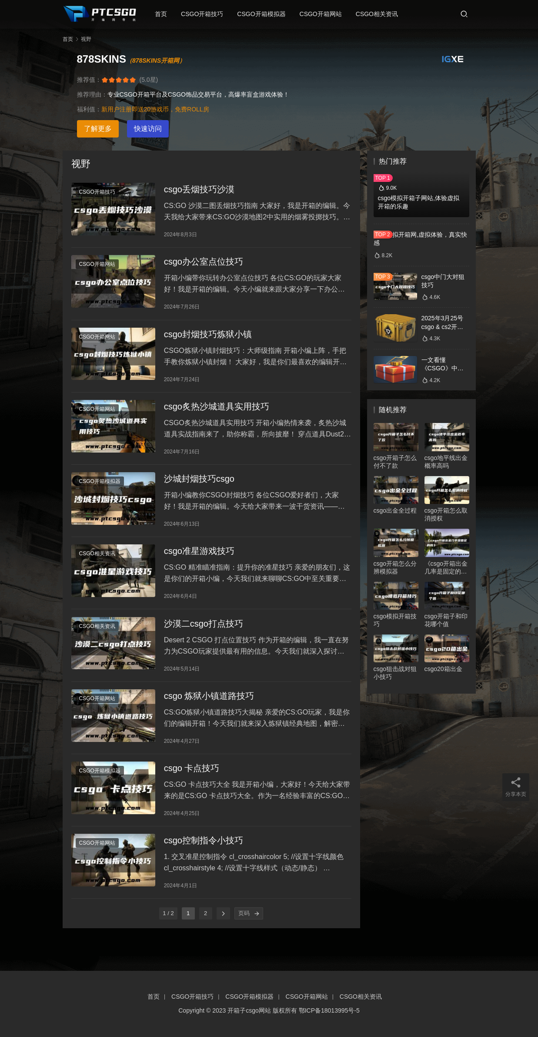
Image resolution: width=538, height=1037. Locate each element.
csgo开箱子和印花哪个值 (446, 620)
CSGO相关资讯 (381, 13)
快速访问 (148, 128)
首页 (165, 13)
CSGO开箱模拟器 (265, 13)
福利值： (89, 109)
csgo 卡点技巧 (192, 789)
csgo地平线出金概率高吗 (446, 461)
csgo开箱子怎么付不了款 (395, 461)
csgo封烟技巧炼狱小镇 (208, 340)
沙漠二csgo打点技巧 (203, 639)
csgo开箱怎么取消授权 (446, 514)
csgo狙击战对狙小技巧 (395, 672)
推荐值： (89, 79)
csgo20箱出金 (443, 668)
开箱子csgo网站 (249, 1010)
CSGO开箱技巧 (206, 13)
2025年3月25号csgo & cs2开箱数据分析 (442, 327)
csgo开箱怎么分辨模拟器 (395, 567)
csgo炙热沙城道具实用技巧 (216, 415)
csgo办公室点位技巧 (203, 265)
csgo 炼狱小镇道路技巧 (209, 714)
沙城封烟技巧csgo (199, 490)
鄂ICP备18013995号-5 (329, 1010)
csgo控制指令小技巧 (203, 864)
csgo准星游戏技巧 (199, 565)
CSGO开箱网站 (324, 13)
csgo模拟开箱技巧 (395, 620)
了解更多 (98, 128)
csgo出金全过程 (395, 510)
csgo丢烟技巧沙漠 (199, 190)
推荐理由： (92, 94)
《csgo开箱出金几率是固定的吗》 (446, 567)
